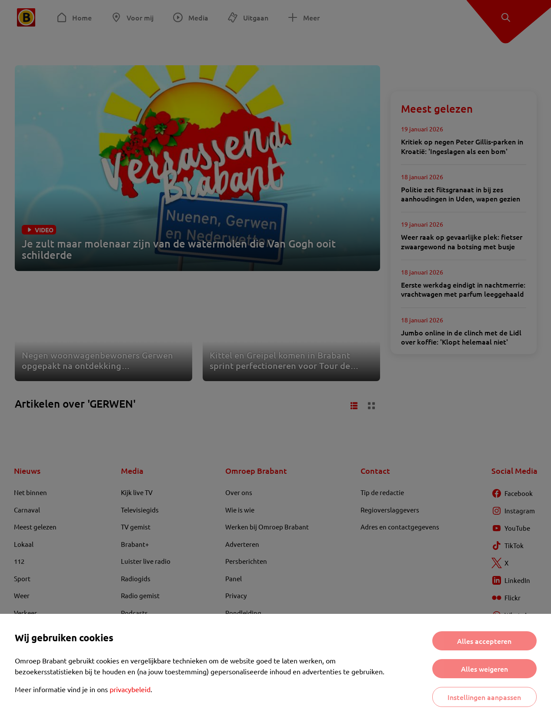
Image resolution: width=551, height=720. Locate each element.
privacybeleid (130, 689)
